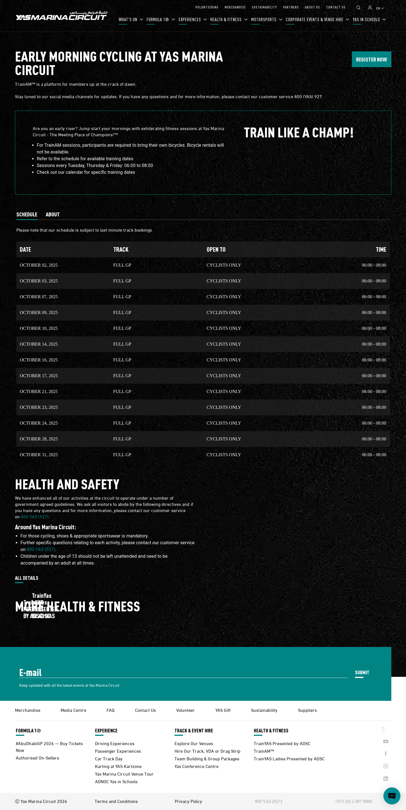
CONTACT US (336, 7)
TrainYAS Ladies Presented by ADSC (289, 758)
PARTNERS (291, 7)
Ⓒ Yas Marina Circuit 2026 (41, 801)
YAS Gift (223, 709)
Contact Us (145, 709)
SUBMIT (362, 672)
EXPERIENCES (190, 19)
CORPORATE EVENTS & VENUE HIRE (315, 19)
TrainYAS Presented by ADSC (282, 743)
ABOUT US (312, 7)
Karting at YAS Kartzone (118, 766)
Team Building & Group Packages (207, 758)
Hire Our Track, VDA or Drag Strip (207, 750)
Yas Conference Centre (197, 766)
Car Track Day (109, 758)
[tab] (26, 214)
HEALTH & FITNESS (226, 19)
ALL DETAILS (26, 578)
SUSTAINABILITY (264, 7)
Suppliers (307, 709)
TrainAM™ (264, 750)
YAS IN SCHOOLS (367, 19)
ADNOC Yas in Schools (116, 781)
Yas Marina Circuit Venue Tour (124, 773)
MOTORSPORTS (264, 19)
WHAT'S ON (128, 19)
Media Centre (73, 709)
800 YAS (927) (34, 516)
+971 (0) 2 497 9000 (353, 801)
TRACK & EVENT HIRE (194, 730)
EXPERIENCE (106, 730)
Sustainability (264, 709)
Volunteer (185, 709)
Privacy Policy (188, 801)
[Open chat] (391, 795)
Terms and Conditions (116, 801)
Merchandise (27, 709)
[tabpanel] (203, 341)
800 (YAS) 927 (308, 96)
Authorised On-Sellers (37, 757)
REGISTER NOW (371, 59)
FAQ (110, 709)
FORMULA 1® (158, 19)
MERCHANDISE (235, 7)
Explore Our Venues (194, 743)
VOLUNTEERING (207, 7)
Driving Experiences (114, 743)
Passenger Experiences (118, 750)
